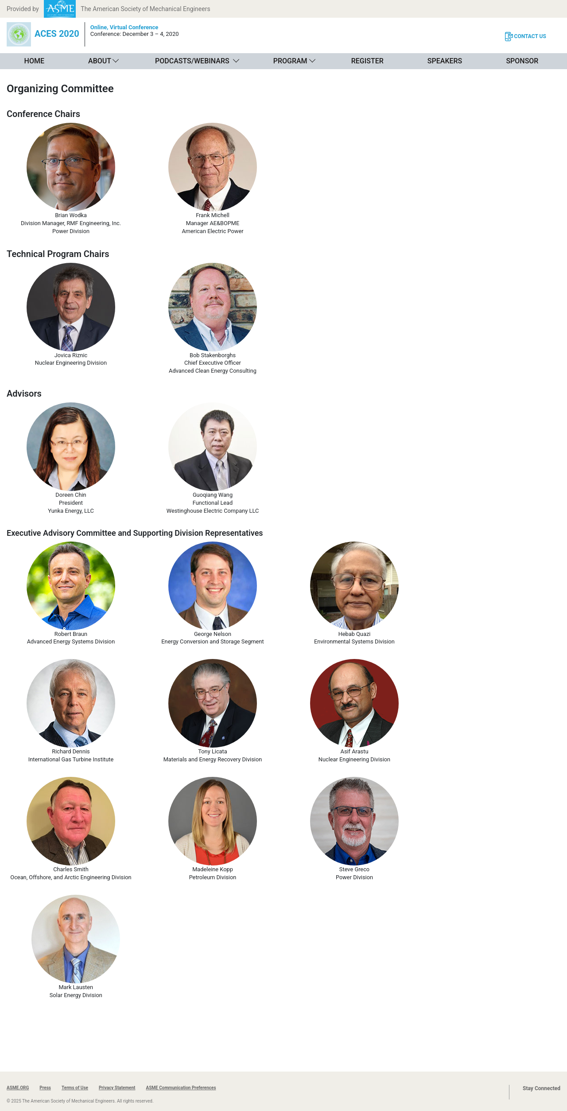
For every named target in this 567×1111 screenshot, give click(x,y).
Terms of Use (75, 1087)
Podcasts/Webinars (192, 61)
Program (290, 61)
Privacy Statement (117, 1087)
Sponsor (522, 61)
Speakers (444, 61)
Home (34, 61)
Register (367, 61)
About (99, 61)
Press (45, 1087)
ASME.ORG (18, 1087)
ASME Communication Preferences (181, 1087)
